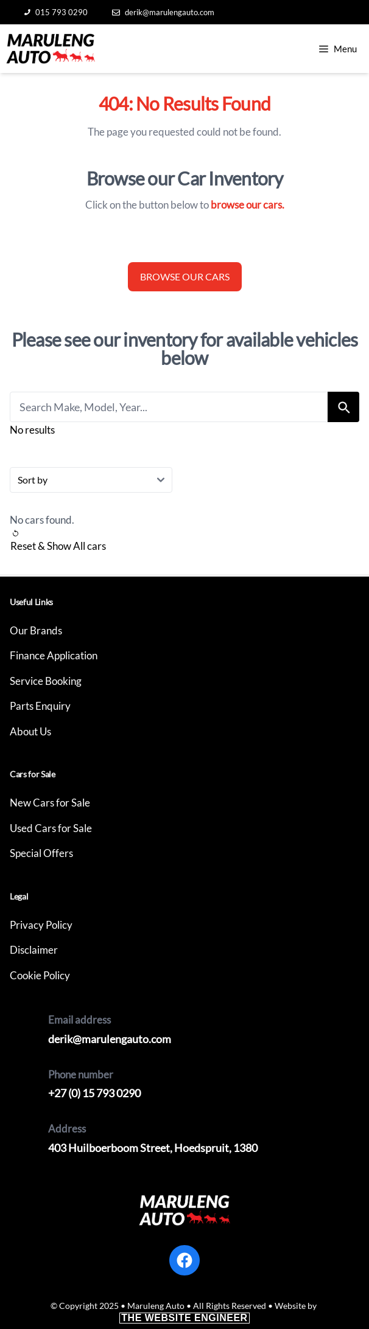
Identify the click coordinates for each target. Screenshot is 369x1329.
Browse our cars (185, 276)
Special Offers (41, 853)
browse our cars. (247, 204)
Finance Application (53, 655)
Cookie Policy (40, 975)
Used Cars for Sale (51, 828)
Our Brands (36, 630)
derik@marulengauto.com (163, 12)
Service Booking (46, 681)
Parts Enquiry (40, 705)
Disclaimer (34, 949)
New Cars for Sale (50, 802)
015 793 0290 (56, 12)
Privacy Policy (41, 924)
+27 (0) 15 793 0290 (94, 1093)
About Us (30, 731)
